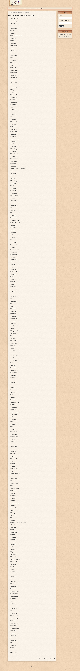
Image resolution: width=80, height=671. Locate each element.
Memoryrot (14, 385)
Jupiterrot (13, 296)
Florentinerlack (15, 203)
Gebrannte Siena (15, 220)
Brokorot (13, 80)
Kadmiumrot (14, 299)
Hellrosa (13, 237)
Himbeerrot (14, 244)
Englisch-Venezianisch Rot (18, 168)
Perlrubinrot (14, 441)
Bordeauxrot (14, 72)
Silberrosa (13, 569)
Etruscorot (13, 173)
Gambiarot (13, 215)
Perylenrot (13, 451)
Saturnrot (13, 554)
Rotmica (13, 534)
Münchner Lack (15, 402)
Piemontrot (14, 458)
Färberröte (13, 183)
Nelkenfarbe (14, 409)
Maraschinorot (14, 372)
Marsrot (13, 382)
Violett (12, 638)
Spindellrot (14, 581)
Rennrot (13, 505)
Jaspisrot (13, 294)
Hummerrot (14, 257)
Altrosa (13, 23)
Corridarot (13, 134)
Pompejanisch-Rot (15, 473)
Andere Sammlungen (39, 8)
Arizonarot (13, 43)
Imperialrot (14, 267)
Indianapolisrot (15, 272)
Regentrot (13, 498)
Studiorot (13, 586)
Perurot (13, 449)
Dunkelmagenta (15, 149)
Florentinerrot (14, 205)
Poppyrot (13, 471)
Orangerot (13, 419)
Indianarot (13, 274)
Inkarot (13, 281)
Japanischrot (14, 289)
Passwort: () (64, 20)
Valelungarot (14, 620)
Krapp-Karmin (14, 331)
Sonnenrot (13, 576)
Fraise (12, 208)
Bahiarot (13, 50)
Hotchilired (14, 254)
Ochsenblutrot (14, 414)
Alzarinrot (13, 26)
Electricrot (13, 163)
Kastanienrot (14, 316)
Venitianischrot (15, 628)
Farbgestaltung (15, 18)
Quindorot (13, 485)
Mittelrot (13, 394)
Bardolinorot (14, 53)
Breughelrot (14, 77)
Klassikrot (13, 323)
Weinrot (13, 643)
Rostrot (13, 520)
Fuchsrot (13, 212)
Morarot (13, 399)
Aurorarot (13, 48)
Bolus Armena (14, 70)
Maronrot (13, 375)
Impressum (10, 667)
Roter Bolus (14, 532)
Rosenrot (13, 515)
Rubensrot (13, 544)
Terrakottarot (14, 596)
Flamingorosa (14, 195)
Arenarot (13, 40)
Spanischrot (14, 579)
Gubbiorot (13, 232)
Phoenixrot (14, 456)
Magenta (13, 365)
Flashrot (13, 198)
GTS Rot (13, 230)
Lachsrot (13, 350)
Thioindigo (13, 598)
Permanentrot (14, 444)
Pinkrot (13, 463)
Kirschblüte (14, 318)
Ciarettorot (13, 119)
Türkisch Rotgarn (15, 611)
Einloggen (61, 26)
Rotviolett (13, 539)
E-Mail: (60, 15)
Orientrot (13, 422)
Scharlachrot (14, 556)
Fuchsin (13, 210)
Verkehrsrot (14, 633)
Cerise (12, 107)
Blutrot (13, 65)
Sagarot (13, 552)
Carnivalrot (14, 102)
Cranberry (13, 136)
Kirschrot (13, 321)
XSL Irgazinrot (14, 647)
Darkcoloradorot (15, 139)
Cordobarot (14, 131)
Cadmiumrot (14, 87)
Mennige (13, 387)
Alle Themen (13, 8)
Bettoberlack (14, 60)
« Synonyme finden (13, 12)
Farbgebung (14, 21)
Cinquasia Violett (15, 122)
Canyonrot (13, 92)
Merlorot (13, 390)
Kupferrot (13, 345)
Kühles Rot (14, 343)
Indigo (12, 276)
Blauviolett (13, 62)
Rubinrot (13, 549)
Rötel (12, 529)
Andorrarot (14, 33)
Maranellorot (14, 370)
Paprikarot (13, 429)
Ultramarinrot (14, 618)
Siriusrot (13, 571)
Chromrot (13, 117)
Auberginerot (14, 45)
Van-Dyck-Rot (14, 623)
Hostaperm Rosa (15, 249)
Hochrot (13, 247)
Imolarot (13, 264)
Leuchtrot (13, 358)
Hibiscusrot (14, 240)
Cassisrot (13, 104)
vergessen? (66, 20)
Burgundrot (14, 85)
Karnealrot (13, 311)
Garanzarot (14, 217)
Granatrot (13, 227)
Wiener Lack (14, 645)
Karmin (13, 306)
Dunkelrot (13, 151)
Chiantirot (13, 112)
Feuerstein (13, 188)
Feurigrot (13, 190)
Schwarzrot (14, 561)
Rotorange (13, 537)
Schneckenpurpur (15, 559)
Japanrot (13, 291)
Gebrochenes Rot (15, 222)
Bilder (19, 8)
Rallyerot (13, 490)
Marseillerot (14, 380)
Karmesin (13, 303)
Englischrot (14, 166)
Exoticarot (13, 176)
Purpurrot (13, 481)
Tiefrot (12, 601)
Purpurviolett (14, 483)
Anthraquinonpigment (16, 35)
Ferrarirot (13, 495)
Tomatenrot (14, 606)
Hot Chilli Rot (14, 252)
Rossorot (13, 517)
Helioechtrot (14, 235)
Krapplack (13, 333)
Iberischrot (14, 259)
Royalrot (13, 542)
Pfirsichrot (13, 454)
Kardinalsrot (14, 301)
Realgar (13, 493)
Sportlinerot (14, 584)
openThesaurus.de (52, 658)
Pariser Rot (14, 434)
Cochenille (13, 124)
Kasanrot (13, 313)
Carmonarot (14, 99)
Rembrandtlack (15, 503)
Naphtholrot (14, 407)
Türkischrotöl (14, 615)
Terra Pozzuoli (14, 593)
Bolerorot (13, 67)
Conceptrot (14, 129)
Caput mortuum (15, 94)
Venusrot (13, 630)
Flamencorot (14, 193)
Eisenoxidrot (14, 161)
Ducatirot (13, 146)
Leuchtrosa (14, 360)
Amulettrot (14, 31)
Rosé (12, 510)
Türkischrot (14, 613)
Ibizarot (13, 262)
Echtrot (13, 156)
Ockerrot (13, 417)
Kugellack (13, 340)
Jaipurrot (13, 286)
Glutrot (13, 225)
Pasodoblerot (14, 436)
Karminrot (13, 308)
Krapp (12, 328)
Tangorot (13, 588)
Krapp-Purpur (14, 335)
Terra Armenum (15, 591)
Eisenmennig (14, 158)
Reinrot (13, 500)
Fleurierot (13, 200)
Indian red (13, 269)
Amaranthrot (14, 28)
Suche (30, 8)
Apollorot (13, 38)
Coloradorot (14, 126)
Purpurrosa (14, 478)
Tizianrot (13, 603)
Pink (12, 461)
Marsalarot (13, 377)
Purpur (13, 476)
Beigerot (13, 58)
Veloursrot (13, 625)
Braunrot (13, 75)
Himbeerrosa (14, 242)
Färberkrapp (14, 181)
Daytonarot (14, 141)
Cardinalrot (14, 97)
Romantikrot (14, 508)
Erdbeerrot (13, 171)
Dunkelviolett (14, 153)
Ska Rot (13, 574)
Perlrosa (13, 439)
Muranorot (13, 404)
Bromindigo (14, 82)
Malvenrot (13, 367)
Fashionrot (13, 185)
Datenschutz (27, 667)
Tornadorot (14, 608)
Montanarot (14, 397)
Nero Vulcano (14, 412)
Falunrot (13, 178)
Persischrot (14, 446)
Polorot (13, 466)
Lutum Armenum (15, 363)
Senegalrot (13, 564)
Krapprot (13, 338)
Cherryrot (13, 109)
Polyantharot (14, 468)
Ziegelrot (13, 650)
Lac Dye (13, 348)
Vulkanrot (13, 640)
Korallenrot (14, 326)
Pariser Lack (14, 431)
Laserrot (13, 353)
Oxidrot (13, 424)
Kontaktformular (17, 667)
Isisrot (12, 284)
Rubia (12, 547)
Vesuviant (13, 635)
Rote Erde (13, 527)
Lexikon (24, 8)
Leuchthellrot (14, 355)
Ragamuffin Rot (15, 488)
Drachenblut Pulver (16, 144)
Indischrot (13, 279)
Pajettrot (13, 426)
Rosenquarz (14, 513)
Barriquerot (14, 55)
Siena (12, 566)
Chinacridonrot (15, 114)
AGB (22, 667)
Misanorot (13, 392)
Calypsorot (13, 90)
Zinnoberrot (14, 652)
